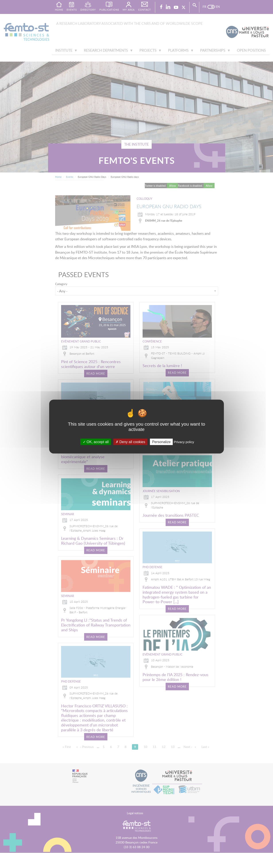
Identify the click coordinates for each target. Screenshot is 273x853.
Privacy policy (184, 442)
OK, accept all (96, 442)
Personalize (161, 442)
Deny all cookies (130, 442)
